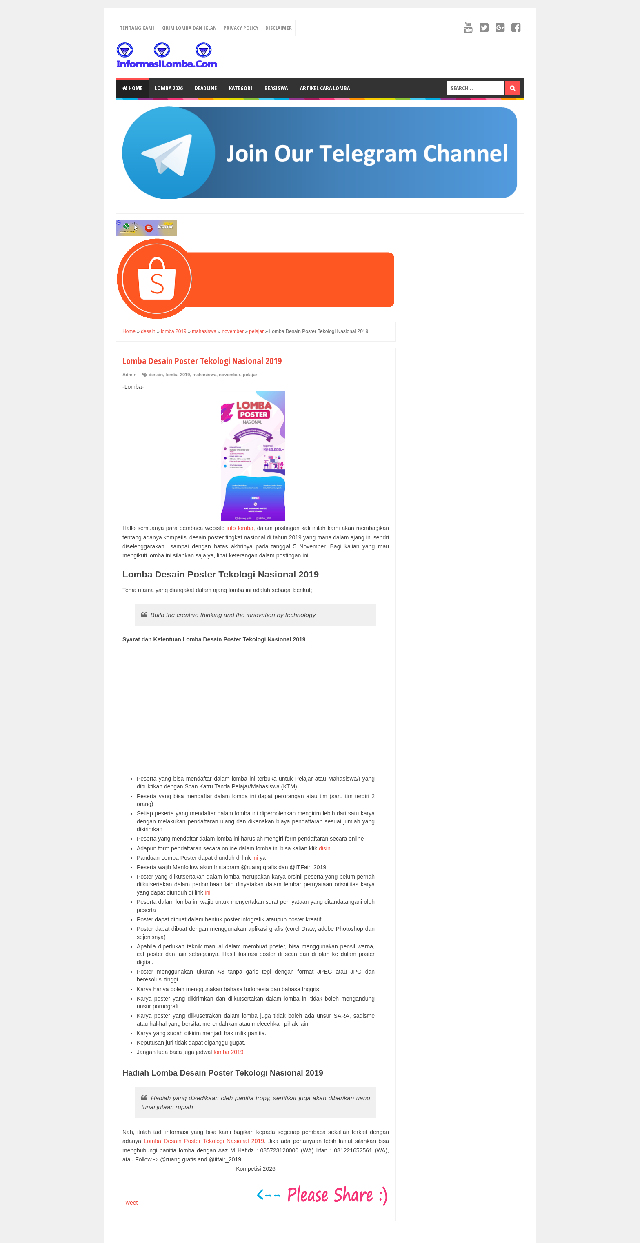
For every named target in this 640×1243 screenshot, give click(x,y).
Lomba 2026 (168, 88)
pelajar (250, 374)
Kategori (240, 88)
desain (156, 374)
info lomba (240, 528)
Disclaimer (278, 27)
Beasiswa (276, 88)
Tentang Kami (137, 27)
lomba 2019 (177, 374)
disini (325, 848)
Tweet (130, 1202)
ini (255, 858)
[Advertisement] (255, 710)
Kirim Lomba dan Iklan (189, 27)
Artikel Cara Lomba (325, 88)
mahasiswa (204, 374)
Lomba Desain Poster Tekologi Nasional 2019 (204, 1141)
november (229, 374)
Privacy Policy (241, 27)
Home (132, 88)
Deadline (206, 88)
